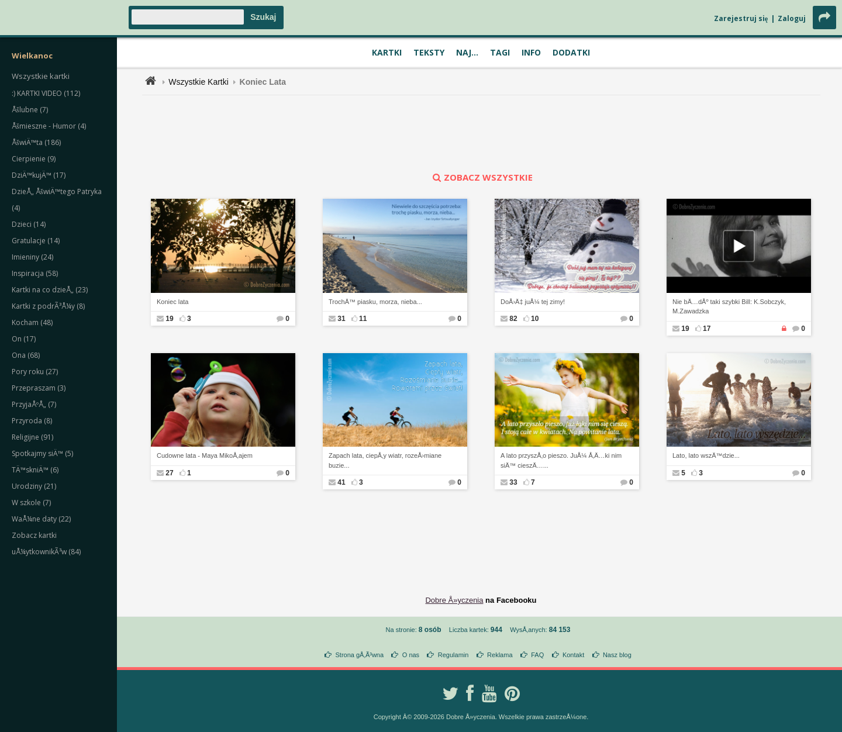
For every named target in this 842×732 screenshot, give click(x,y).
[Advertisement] (481, 133)
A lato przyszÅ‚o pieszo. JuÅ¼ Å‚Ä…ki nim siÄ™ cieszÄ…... (561, 460)
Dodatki (571, 52)
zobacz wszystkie (481, 177)
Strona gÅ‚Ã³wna (360, 654)
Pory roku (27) (35, 372)
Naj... (467, 52)
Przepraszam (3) (38, 388)
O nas (410, 654)
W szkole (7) (31, 502)
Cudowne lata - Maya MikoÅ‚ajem (205, 455)
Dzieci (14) (29, 224)
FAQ (537, 654)
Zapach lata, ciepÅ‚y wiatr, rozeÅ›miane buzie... (385, 460)
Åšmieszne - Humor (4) (49, 126)
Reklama (499, 654)
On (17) (24, 339)
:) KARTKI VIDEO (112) (46, 93)
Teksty (428, 52)
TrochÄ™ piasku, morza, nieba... (375, 301)
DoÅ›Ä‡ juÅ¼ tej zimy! (533, 301)
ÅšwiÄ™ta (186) (36, 142)
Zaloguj (792, 18)
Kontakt (573, 654)
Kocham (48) (32, 322)
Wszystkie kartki (41, 76)
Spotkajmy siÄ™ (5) (42, 453)
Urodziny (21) (34, 486)
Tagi (500, 52)
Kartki (387, 52)
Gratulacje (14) (36, 241)
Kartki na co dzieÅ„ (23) (50, 290)
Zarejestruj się (741, 18)
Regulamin (453, 654)
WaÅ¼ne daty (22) (41, 519)
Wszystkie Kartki (198, 82)
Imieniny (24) (32, 257)
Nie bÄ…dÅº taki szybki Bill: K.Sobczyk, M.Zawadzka (729, 306)
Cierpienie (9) (34, 159)
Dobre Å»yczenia (454, 600)
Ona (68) (26, 355)
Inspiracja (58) (35, 273)
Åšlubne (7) (30, 110)
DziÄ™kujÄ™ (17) (38, 175)
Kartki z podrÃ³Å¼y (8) (48, 306)
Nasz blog (617, 654)
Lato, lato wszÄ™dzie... (706, 455)
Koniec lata (172, 301)
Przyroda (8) (32, 421)
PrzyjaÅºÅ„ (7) (34, 404)
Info (531, 52)
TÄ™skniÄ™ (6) (35, 470)
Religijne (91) (32, 437)
